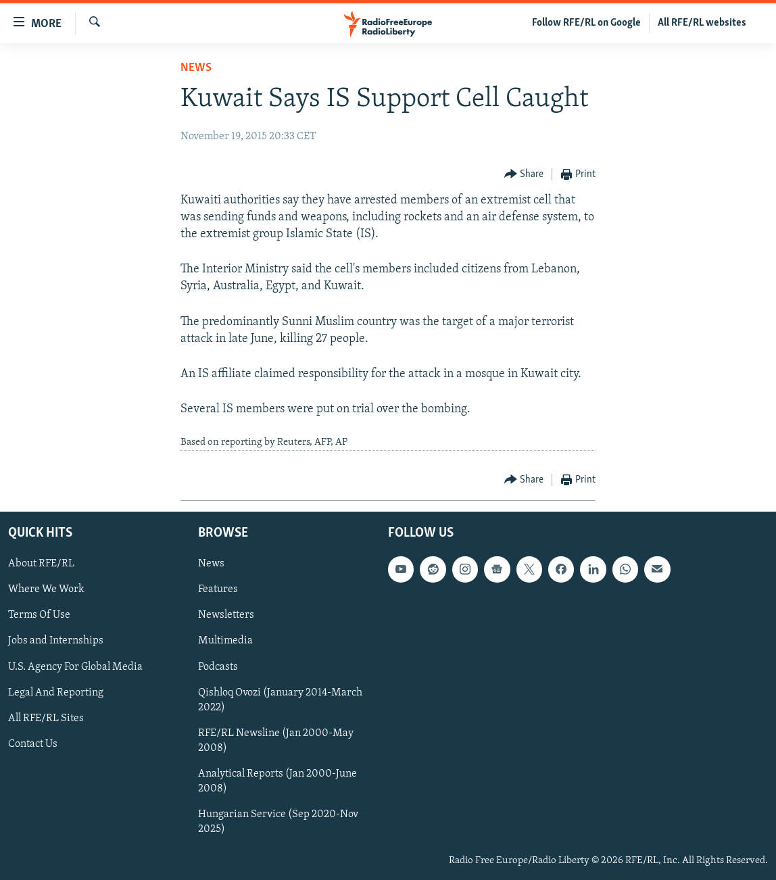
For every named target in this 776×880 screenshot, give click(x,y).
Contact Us (32, 744)
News (196, 68)
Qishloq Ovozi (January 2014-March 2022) (280, 699)
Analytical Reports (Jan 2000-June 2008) (277, 781)
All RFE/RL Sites (46, 718)
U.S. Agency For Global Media (75, 666)
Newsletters (226, 615)
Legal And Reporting (55, 692)
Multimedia (225, 640)
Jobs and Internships (55, 640)
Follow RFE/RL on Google (586, 23)
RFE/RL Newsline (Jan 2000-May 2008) (276, 741)
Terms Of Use (39, 615)
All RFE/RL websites (702, 23)
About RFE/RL (41, 563)
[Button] (524, 175)
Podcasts (218, 666)
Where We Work (46, 589)
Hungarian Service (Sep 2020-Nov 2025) (278, 822)
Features (218, 589)
